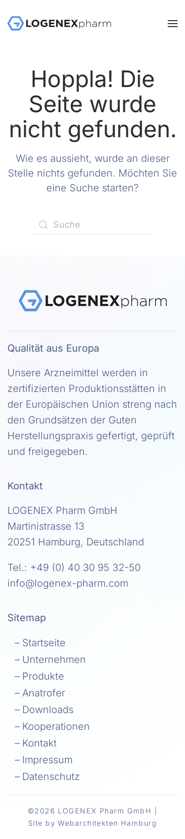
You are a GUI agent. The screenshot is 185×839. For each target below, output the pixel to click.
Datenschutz (51, 776)
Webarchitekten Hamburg (107, 823)
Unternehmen (54, 659)
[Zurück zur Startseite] (59, 23)
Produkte (43, 676)
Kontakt (39, 743)
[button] (173, 23)
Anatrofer (43, 693)
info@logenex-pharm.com (67, 583)
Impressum (47, 760)
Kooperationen (56, 726)
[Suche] (93, 225)
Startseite (44, 643)
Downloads (48, 710)
